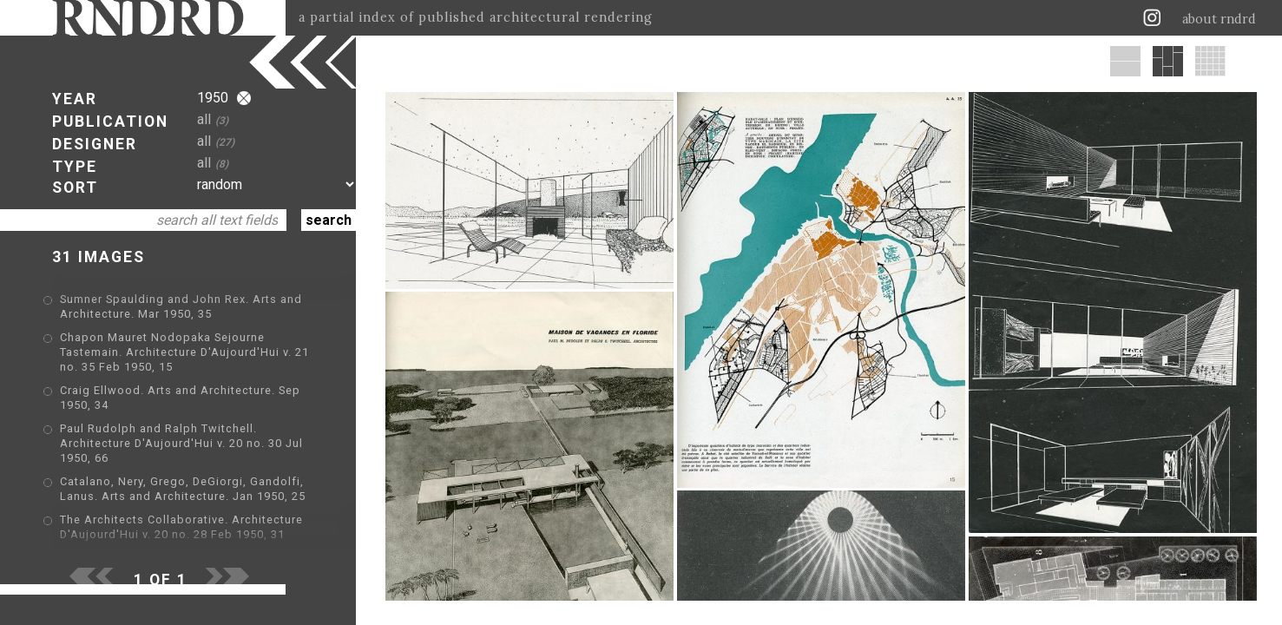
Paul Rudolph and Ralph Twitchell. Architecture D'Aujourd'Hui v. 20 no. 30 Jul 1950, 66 (181, 443)
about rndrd (1219, 19)
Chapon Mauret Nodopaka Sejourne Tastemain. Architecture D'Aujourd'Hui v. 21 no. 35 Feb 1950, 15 (184, 352)
